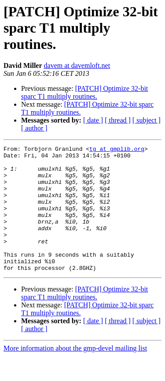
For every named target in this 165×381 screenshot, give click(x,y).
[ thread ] (118, 120)
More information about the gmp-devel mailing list (75, 373)
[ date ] (93, 120)
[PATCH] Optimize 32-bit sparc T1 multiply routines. (84, 92)
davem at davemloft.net (77, 65)
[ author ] (34, 128)
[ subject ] (146, 120)
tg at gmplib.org (116, 150)
